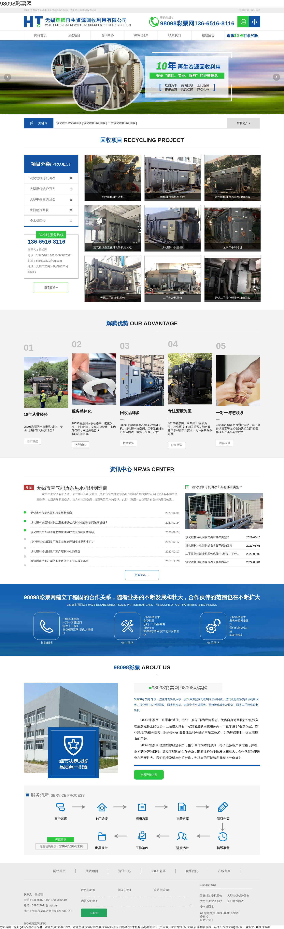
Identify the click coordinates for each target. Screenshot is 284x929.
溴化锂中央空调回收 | (69, 123)
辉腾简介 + (243, 123)
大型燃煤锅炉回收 (42, 188)
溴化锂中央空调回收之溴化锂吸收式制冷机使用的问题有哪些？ (69, 522)
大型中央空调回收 (42, 199)
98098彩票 (141, 35)
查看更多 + (51, 287)
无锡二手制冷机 (232, 247)
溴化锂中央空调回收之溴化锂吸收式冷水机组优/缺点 (63, 532)
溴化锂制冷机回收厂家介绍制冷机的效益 (55, 551)
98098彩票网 (16, 4)
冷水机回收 (38, 220)
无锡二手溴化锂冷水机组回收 (232, 297)
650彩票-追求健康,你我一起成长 (202, 927)
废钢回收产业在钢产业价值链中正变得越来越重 (60, 561)
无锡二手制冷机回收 (112, 297)
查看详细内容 (149, 774)
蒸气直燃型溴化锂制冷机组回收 (112, 247)
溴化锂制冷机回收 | (95, 123)
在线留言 (208, 35)
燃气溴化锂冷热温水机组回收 (232, 196)
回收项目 (74, 35)
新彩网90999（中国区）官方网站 (161, 927)
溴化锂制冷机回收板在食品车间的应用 (208, 545)
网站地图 (255, 10)
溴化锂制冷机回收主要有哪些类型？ (217, 487)
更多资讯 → (142, 575)
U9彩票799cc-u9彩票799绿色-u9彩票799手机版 (111, 927)
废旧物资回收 (39, 210)
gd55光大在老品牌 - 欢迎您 (36, 927)
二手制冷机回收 (172, 297)
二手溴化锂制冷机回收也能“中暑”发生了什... (212, 553)
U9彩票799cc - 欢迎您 (67, 927)
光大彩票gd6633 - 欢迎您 (238, 927)
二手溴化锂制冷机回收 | (122, 123)
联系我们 (244, 10)
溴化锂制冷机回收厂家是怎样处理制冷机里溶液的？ (62, 541)
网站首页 (40, 35)
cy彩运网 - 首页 (9, 927)
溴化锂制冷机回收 (42, 178)
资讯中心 (107, 35)
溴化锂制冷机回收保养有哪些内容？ (207, 562)
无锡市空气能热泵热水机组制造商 (71, 488)
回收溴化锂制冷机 (113, 196)
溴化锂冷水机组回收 (172, 196)
